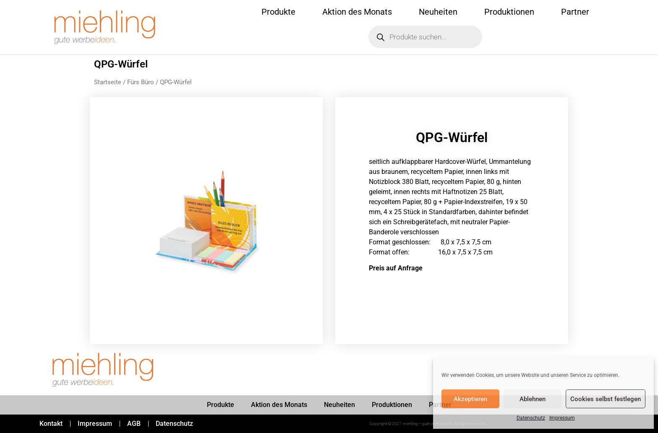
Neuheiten (438, 12)
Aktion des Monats (357, 12)
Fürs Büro (140, 82)
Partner (575, 12)
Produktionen (509, 12)
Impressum (562, 418)
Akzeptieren (470, 399)
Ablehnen (533, 399)
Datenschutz (531, 418)
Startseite (107, 82)
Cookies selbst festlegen (605, 399)
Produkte (278, 12)
